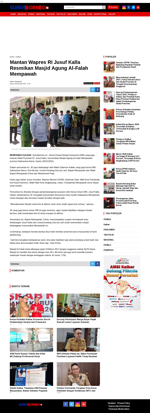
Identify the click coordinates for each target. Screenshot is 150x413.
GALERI (111, 14)
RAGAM (82, 14)
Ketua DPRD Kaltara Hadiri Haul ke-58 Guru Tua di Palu (126, 171)
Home (12, 57)
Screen (113, 7)
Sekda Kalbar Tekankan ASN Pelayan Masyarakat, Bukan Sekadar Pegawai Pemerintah (28, 391)
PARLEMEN (72, 14)
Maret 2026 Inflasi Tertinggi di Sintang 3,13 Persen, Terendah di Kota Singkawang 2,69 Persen (128, 157)
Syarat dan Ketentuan (119, 406)
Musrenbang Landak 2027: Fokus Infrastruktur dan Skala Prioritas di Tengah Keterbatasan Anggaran (128, 81)
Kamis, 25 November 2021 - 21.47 (20, 83)
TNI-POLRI (61, 14)
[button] (137, 13)
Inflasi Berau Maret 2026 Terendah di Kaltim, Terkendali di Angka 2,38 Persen (127, 127)
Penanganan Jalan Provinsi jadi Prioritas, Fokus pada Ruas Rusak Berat (127, 201)
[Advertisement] (75, 36)
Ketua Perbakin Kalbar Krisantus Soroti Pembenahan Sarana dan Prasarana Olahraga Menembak (30, 322)
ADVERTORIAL (100, 14)
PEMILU (107, 245)
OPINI (89, 14)
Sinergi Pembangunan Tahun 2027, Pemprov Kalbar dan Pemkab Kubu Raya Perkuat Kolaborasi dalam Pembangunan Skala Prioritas (128, 98)
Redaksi (112, 403)
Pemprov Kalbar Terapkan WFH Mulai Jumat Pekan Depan (125, 141)
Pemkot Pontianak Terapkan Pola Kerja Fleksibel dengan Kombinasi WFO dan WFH (77, 391)
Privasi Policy (123, 403)
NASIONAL (40, 14)
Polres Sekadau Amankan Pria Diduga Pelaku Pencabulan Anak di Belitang (128, 112)
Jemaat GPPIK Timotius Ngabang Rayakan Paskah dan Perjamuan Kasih (128, 65)
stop (97, 83)
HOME (13, 14)
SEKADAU (22, 14)
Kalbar (18, 57)
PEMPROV (109, 250)
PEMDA (31, 14)
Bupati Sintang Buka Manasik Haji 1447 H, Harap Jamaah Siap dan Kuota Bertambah (127, 187)
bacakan (88, 83)
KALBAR (51, 14)
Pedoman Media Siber (119, 409)
